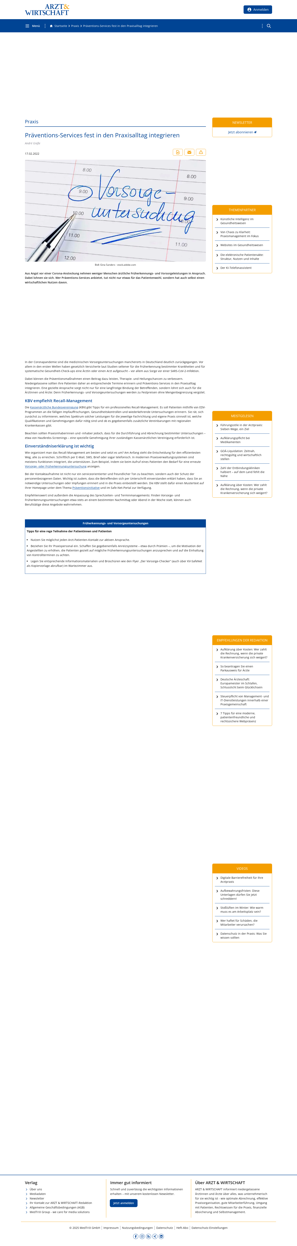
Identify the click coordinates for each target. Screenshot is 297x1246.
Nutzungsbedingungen (137, 1228)
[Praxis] (75, 26)
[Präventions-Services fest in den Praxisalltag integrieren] (120, 26)
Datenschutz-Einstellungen (210, 1228)
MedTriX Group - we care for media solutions (60, 1212)
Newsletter (37, 1198)
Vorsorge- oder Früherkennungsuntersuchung (56, 466)
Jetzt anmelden (123, 1203)
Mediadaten (38, 1194)
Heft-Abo (182, 1228)
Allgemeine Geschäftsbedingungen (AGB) (57, 1207)
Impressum (111, 1228)
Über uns (36, 1189)
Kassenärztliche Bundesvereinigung (54, 407)
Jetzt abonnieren (240, 132)
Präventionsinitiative (86, 488)
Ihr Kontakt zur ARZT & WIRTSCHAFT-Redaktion (61, 1203)
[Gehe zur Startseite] (58, 26)
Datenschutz (164, 1228)
